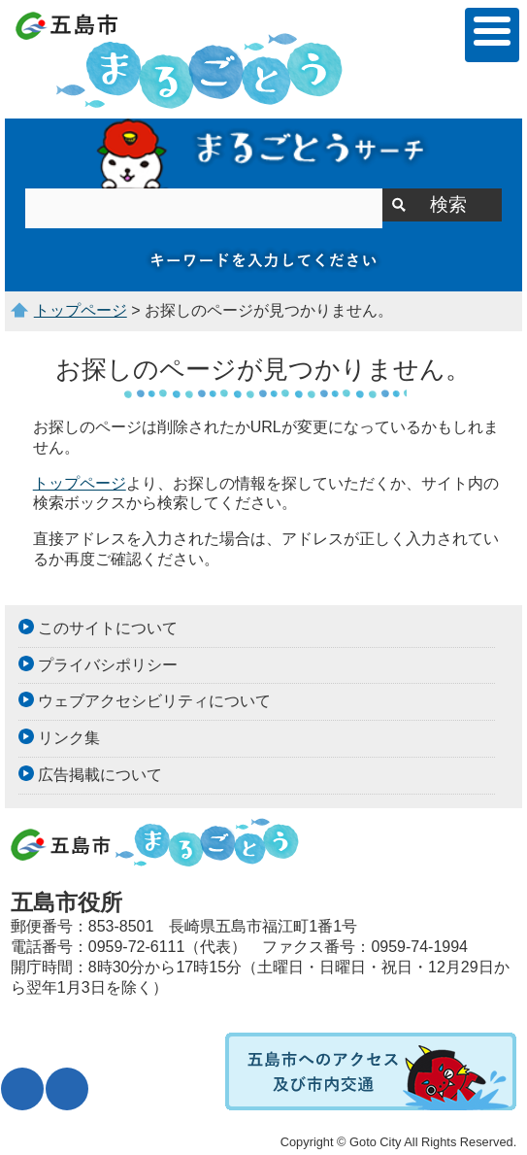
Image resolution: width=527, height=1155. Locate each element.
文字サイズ (22, 1089)
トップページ (80, 310)
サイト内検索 (263, 153)
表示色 (67, 1089)
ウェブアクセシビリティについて (154, 701)
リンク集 (69, 738)
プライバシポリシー (108, 665)
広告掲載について (100, 774)
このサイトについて (108, 628)
